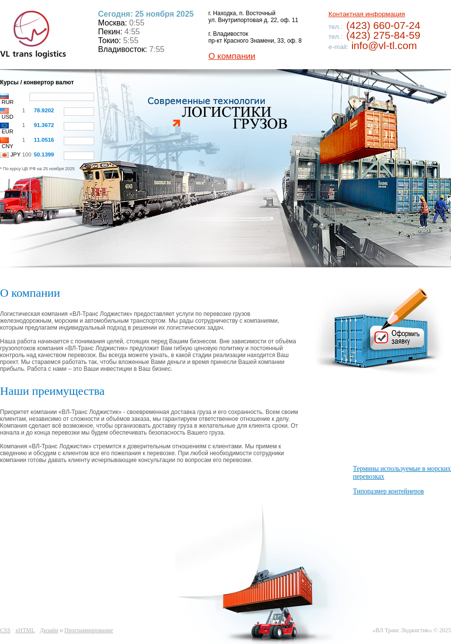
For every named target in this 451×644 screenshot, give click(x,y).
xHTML (25, 630)
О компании (231, 56)
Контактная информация (366, 14)
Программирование (88, 630)
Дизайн (49, 630)
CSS (5, 630)
